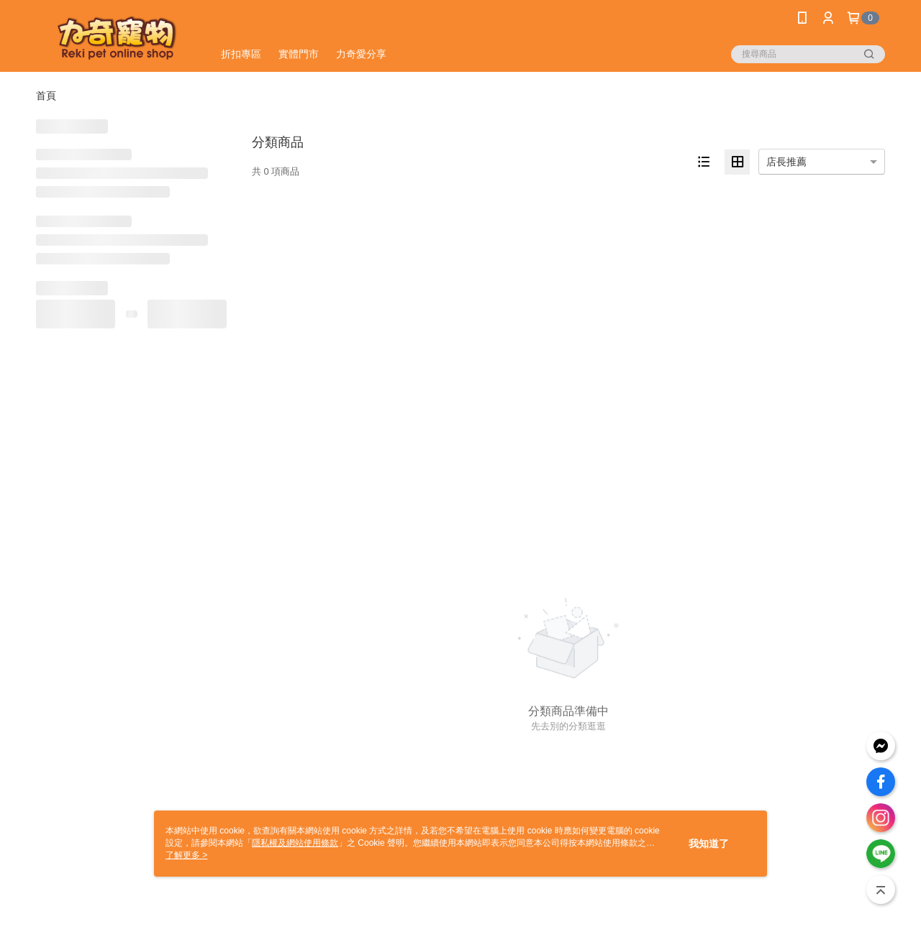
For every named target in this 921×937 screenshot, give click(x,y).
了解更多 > (186, 855)
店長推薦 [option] (786, 161)
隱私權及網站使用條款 (295, 843)
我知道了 (709, 843)
